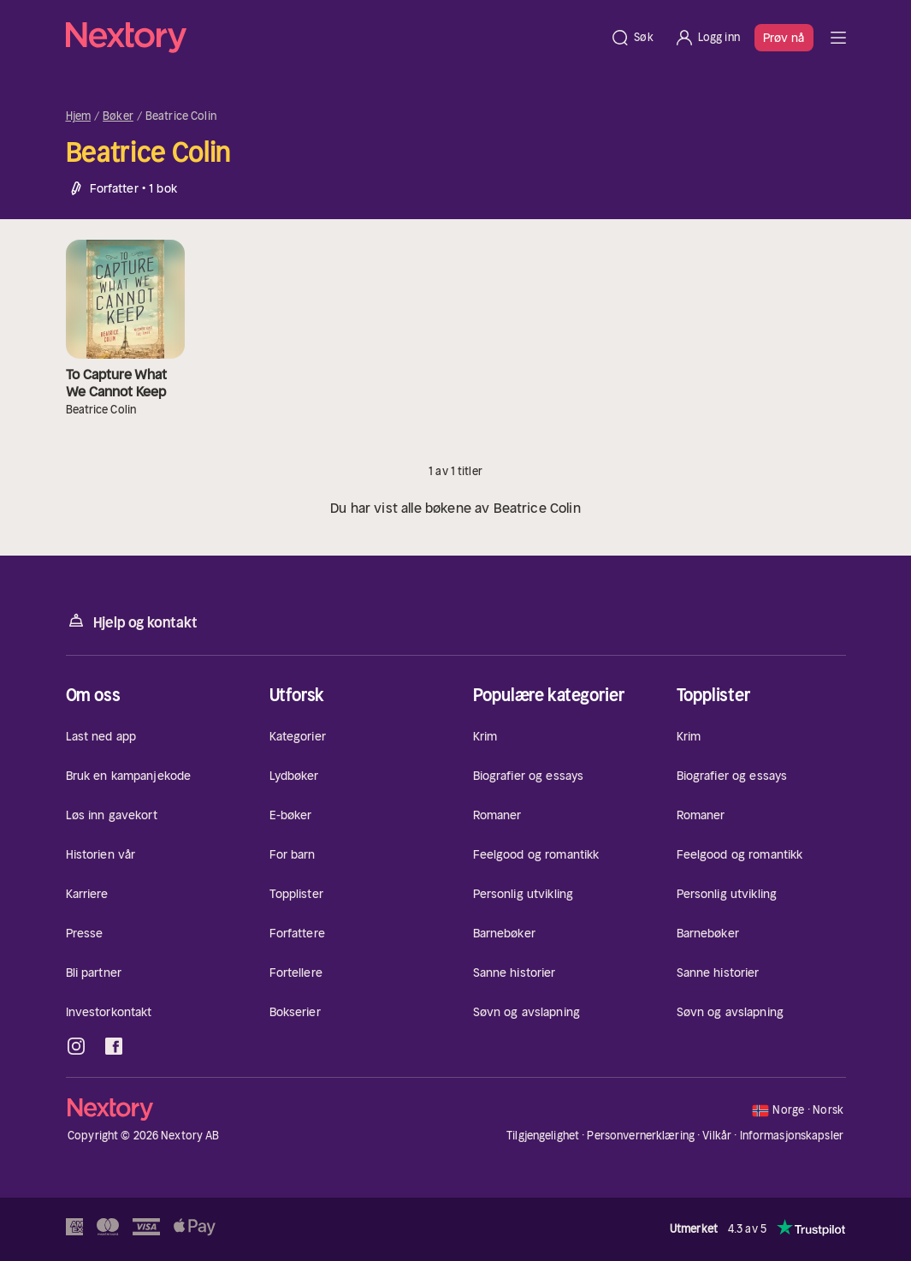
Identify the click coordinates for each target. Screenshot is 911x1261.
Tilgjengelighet (542, 1135)
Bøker (118, 116)
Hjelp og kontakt (132, 621)
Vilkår (716, 1135)
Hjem (79, 116)
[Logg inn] (707, 37)
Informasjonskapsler (791, 1136)
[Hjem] (333, 37)
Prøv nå (784, 37)
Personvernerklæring (640, 1135)
